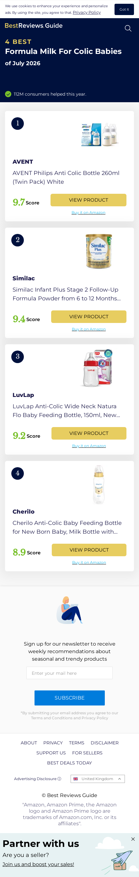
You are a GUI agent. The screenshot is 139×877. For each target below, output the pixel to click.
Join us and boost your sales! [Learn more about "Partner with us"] (38, 864)
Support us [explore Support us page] (51, 753)
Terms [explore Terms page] (76, 743)
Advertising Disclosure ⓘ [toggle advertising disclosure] (37, 778)
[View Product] (69, 166)
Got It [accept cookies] (124, 9)
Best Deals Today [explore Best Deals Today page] (69, 763)
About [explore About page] (29, 743)
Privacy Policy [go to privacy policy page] (87, 12)
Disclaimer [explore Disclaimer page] (105, 743)
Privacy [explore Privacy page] (53, 743)
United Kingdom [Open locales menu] (97, 778)
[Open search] (128, 28)
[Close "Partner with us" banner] (133, 839)
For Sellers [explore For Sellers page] (87, 753)
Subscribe (70, 698)
